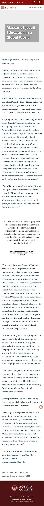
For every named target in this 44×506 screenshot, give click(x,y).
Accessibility (14, 496)
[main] (22, 248)
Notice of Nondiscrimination (22, 500)
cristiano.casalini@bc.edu (13, 462)
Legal (22, 496)
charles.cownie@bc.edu (22, 455)
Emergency (30, 496)
